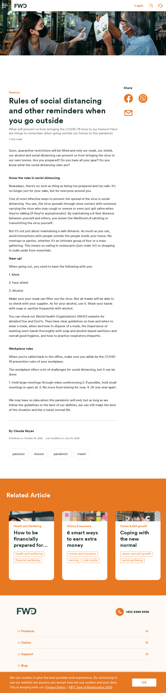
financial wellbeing (28, 560)
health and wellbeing (29, 553)
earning (73, 560)
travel (81, 454)
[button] (139, 5)
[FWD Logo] (21, 6)
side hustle (91, 560)
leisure (39, 454)
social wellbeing (132, 560)
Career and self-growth (136, 553)
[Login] (139, 5)
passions (19, 454)
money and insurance (82, 553)
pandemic (61, 454)
